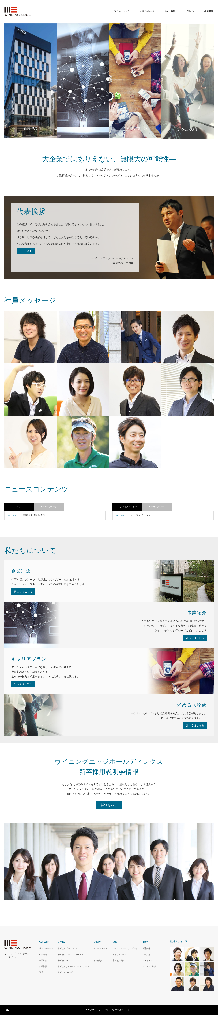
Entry (145, 941)
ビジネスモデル (100, 948)
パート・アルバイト (151, 960)
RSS (7, 1009)
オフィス (98, 954)
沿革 (41, 972)
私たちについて (121, 11)
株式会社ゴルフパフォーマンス (71, 954)
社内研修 (98, 960)
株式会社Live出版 (65, 972)
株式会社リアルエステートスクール (73, 966)
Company (43, 941)
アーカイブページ (48, 506)
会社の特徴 (170, 11)
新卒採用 (146, 948)
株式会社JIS (63, 960)
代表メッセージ (46, 948)
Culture (97, 941)
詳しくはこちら (23, 591)
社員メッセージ (147, 11)
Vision (115, 941)
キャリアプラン (119, 954)
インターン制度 (149, 966)
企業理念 (43, 954)
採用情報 (208, 11)
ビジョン (190, 11)
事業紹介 (43, 960)
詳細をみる (109, 805)
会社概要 (43, 966)
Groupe (61, 941)
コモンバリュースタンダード (124, 948)
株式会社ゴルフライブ (67, 948)
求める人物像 (118, 960)
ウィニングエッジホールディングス (16, 955)
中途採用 (146, 954)
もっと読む (25, 251)
